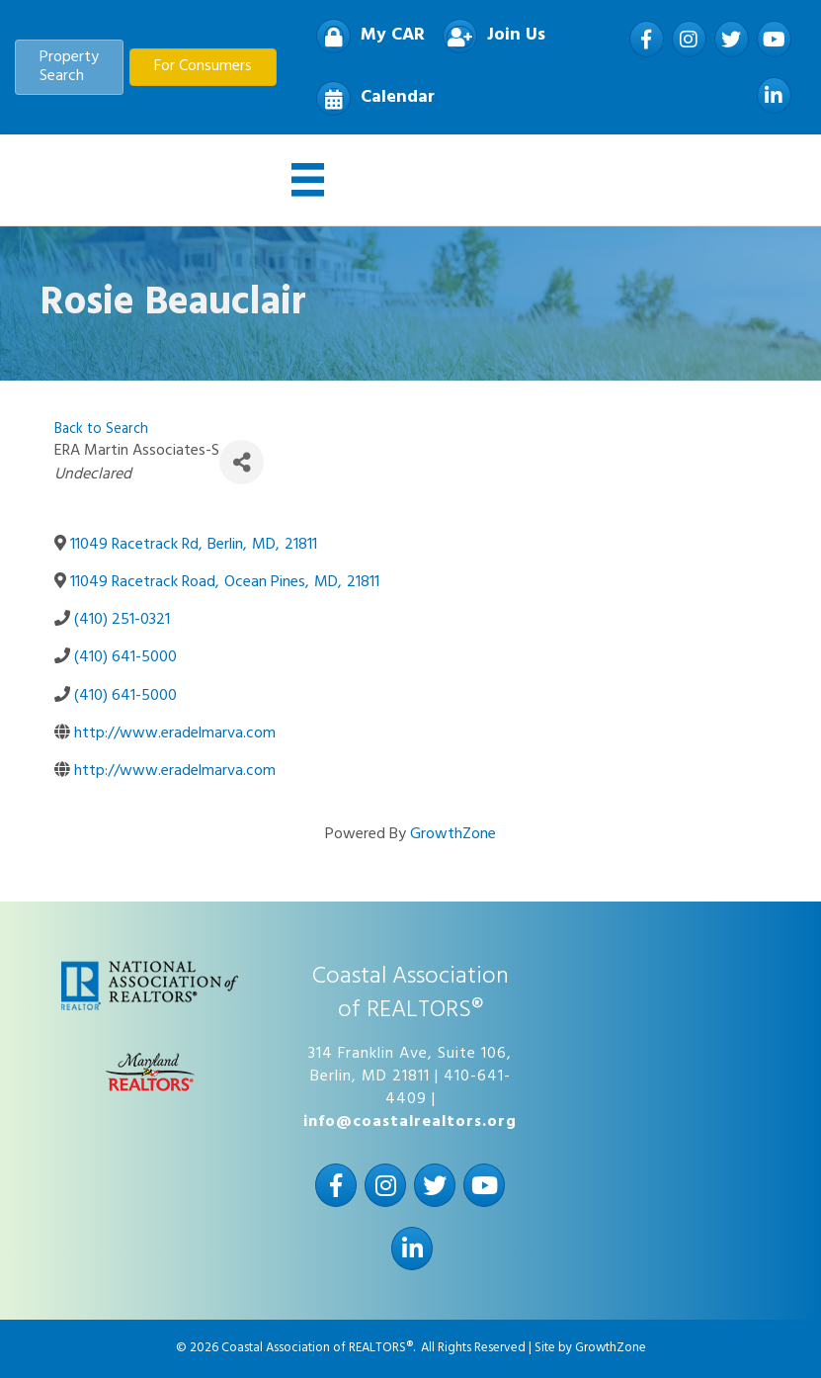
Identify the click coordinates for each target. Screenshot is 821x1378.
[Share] (241, 462)
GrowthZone (453, 834)
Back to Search (101, 429)
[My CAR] (365, 36)
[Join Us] (489, 36)
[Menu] (308, 180)
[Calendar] (370, 98)
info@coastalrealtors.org (410, 1122)
